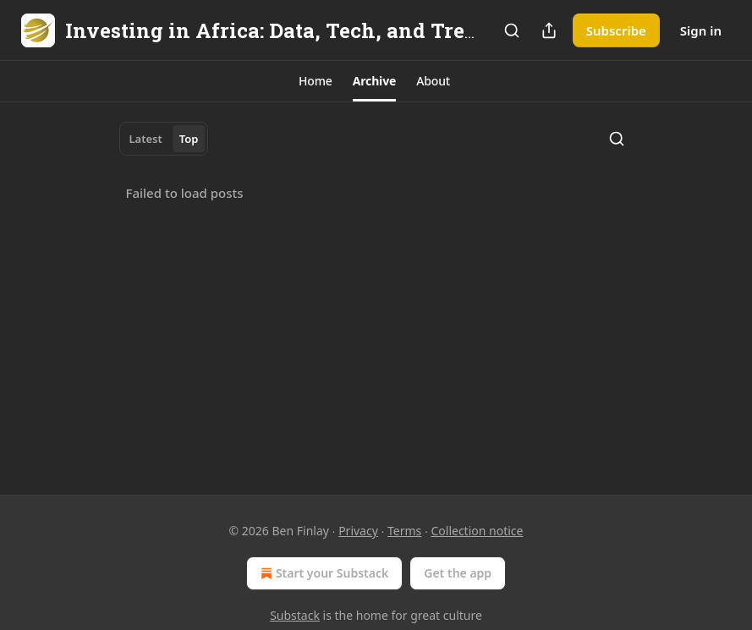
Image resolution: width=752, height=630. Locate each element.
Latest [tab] (145, 138)
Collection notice (477, 531)
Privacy (358, 531)
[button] (315, 81)
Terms (404, 531)
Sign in (701, 30)
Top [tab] (189, 138)
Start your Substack (322, 573)
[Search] (512, 30)
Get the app (457, 573)
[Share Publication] (549, 30)
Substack (295, 615)
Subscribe (616, 30)
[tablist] (164, 139)
